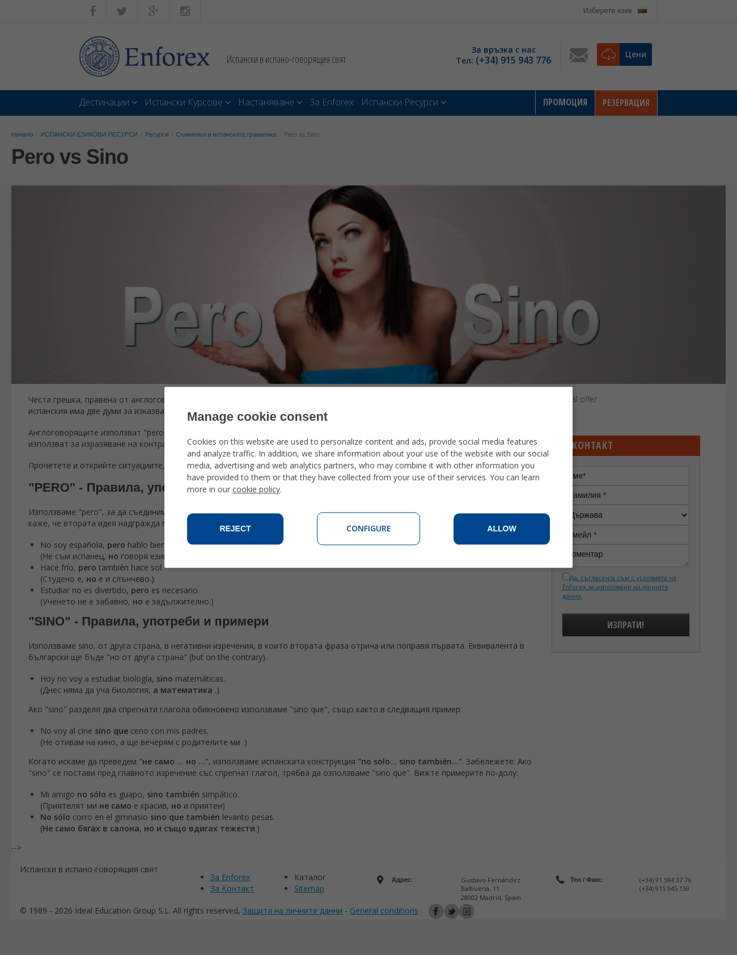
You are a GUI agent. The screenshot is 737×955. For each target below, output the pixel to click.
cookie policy (256, 489)
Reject (235, 529)
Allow (501, 529)
